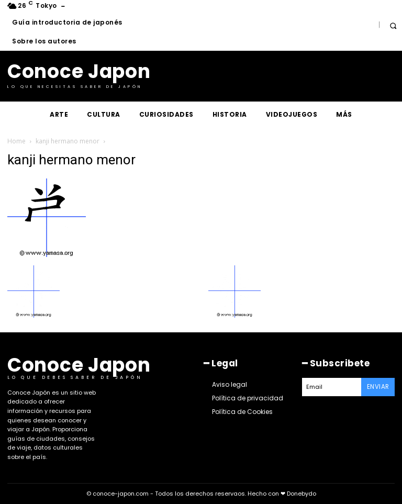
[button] (393, 25)
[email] (333, 385)
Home (16, 141)
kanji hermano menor (67, 141)
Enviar (379, 384)
